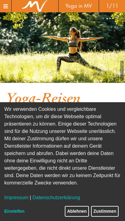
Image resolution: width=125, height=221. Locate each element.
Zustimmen (105, 211)
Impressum (16, 197)
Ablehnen (77, 211)
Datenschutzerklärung (56, 197)
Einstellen (14, 211)
